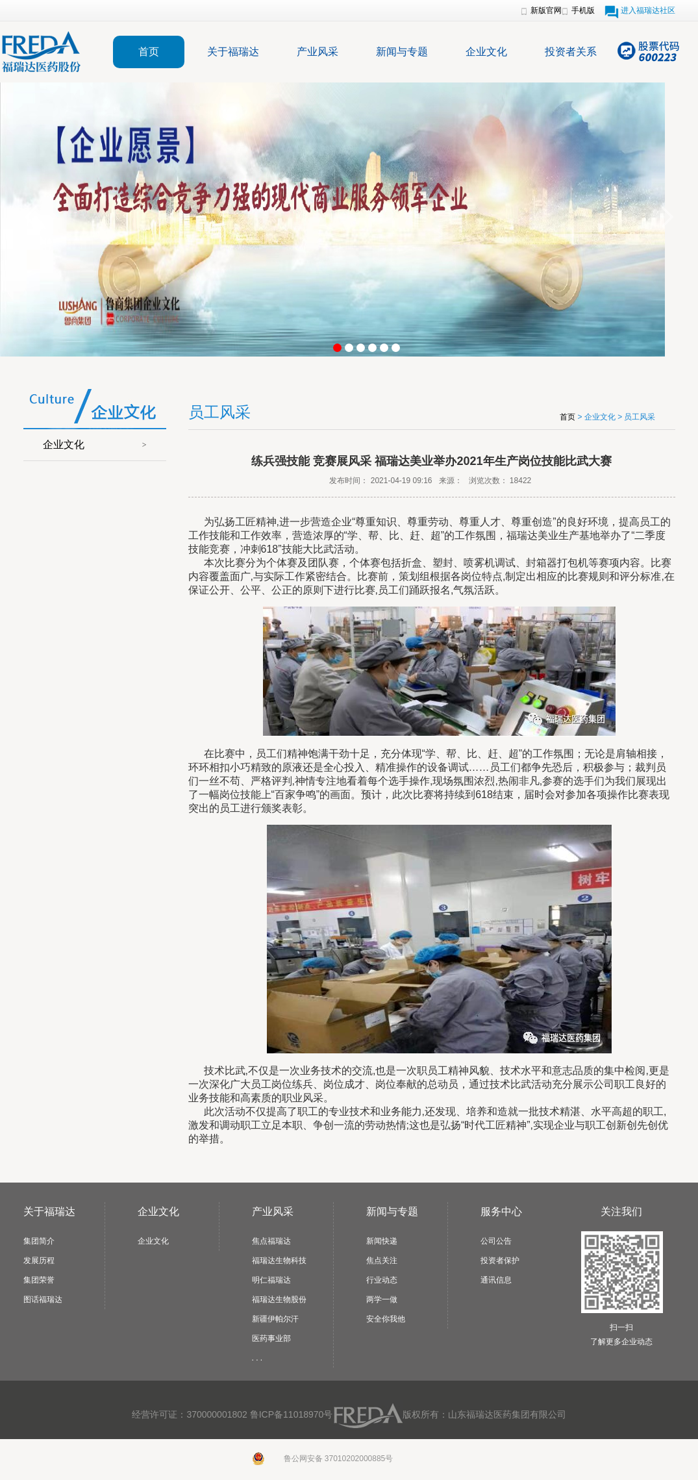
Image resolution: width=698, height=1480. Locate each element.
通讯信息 (496, 1280)
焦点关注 (381, 1260)
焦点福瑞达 (271, 1241)
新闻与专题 (402, 51)
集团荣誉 (39, 1280)
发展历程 (39, 1260)
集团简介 (39, 1241)
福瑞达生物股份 (279, 1299)
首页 (148, 51)
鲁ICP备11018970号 (291, 1414)
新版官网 (546, 10)
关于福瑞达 (233, 51)
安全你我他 (385, 1318)
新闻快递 (381, 1241)
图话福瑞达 (42, 1299)
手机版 (583, 10)
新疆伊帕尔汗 (275, 1318)
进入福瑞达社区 (648, 10)
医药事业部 (271, 1338)
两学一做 (381, 1299)
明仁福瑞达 (271, 1280)
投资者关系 (571, 51)
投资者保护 (499, 1260)
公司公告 (496, 1241)
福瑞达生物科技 (279, 1260)
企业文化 (486, 51)
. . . (257, 1357)
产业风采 (317, 51)
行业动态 (381, 1280)
